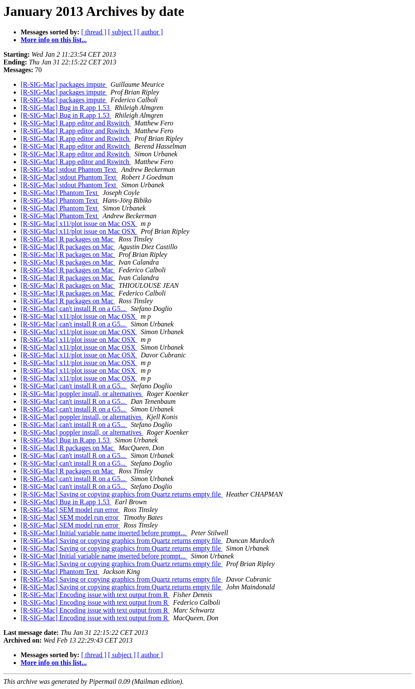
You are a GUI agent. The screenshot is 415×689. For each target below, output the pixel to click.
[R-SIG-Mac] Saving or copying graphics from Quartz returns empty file (122, 494)
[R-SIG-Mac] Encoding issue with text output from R (95, 594)
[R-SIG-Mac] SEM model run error (70, 509)
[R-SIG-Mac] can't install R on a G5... (74, 308)
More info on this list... (54, 39)
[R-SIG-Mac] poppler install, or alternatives (82, 393)
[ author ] (150, 32)
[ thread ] (94, 32)
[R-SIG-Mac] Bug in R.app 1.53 (66, 107)
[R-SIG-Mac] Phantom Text (60, 192)
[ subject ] (122, 32)
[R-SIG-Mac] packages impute (64, 84)
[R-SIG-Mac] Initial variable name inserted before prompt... (104, 533)
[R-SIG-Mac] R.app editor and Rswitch (76, 123)
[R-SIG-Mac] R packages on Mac (68, 239)
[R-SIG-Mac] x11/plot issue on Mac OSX (79, 223)
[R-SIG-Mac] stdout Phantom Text (69, 169)
